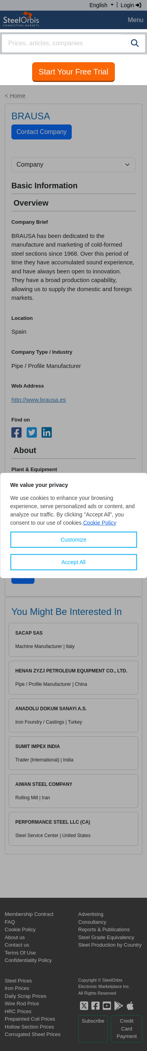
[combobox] (73, 43)
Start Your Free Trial (74, 71)
